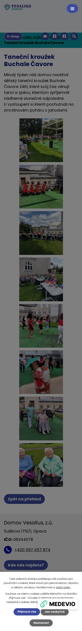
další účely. (63, 587)
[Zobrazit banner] (57, 603)
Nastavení (41, 623)
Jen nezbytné (55, 611)
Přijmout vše (26, 611)
